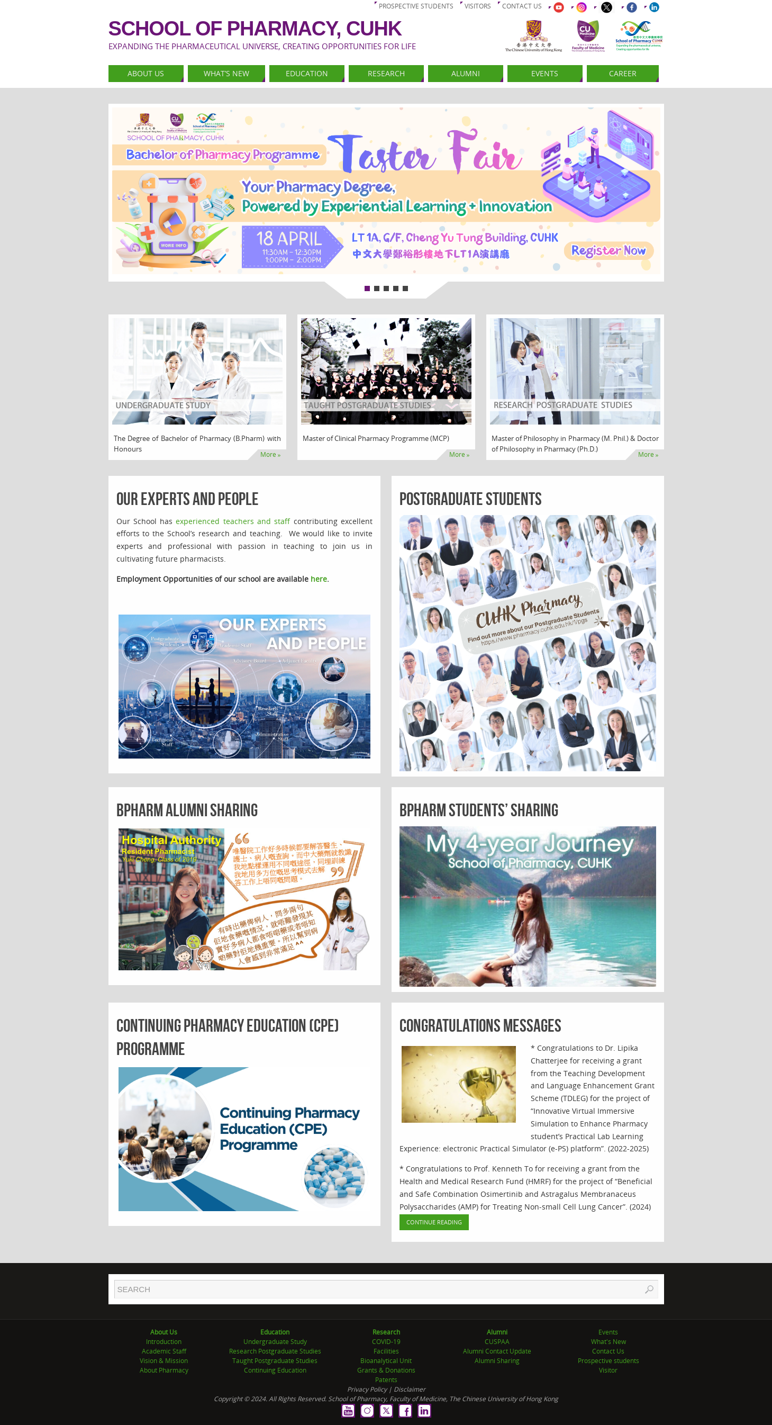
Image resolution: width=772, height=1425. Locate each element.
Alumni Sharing (497, 1360)
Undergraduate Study (275, 1341)
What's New (608, 1341)
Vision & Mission (164, 1360)
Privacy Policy (367, 1389)
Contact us (522, 6)
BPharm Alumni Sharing (187, 810)
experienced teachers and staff (233, 521)
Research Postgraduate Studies (275, 1351)
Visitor (608, 1370)
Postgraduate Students (470, 499)
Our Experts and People (187, 499)
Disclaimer (409, 1389)
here (319, 579)
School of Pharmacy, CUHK (255, 28)
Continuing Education (275, 1370)
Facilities (386, 1351)
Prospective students (416, 6)
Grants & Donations (386, 1370)
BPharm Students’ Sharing (478, 810)
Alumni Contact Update (497, 1351)
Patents (386, 1379)
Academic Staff (164, 1351)
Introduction (163, 1341)
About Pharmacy (164, 1370)
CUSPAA (497, 1341)
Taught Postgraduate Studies (274, 1360)
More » (270, 454)
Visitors (478, 6)
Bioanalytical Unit (386, 1360)
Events (608, 1332)
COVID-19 (386, 1341)
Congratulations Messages (480, 1025)
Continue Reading (434, 1222)
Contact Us (608, 1351)
